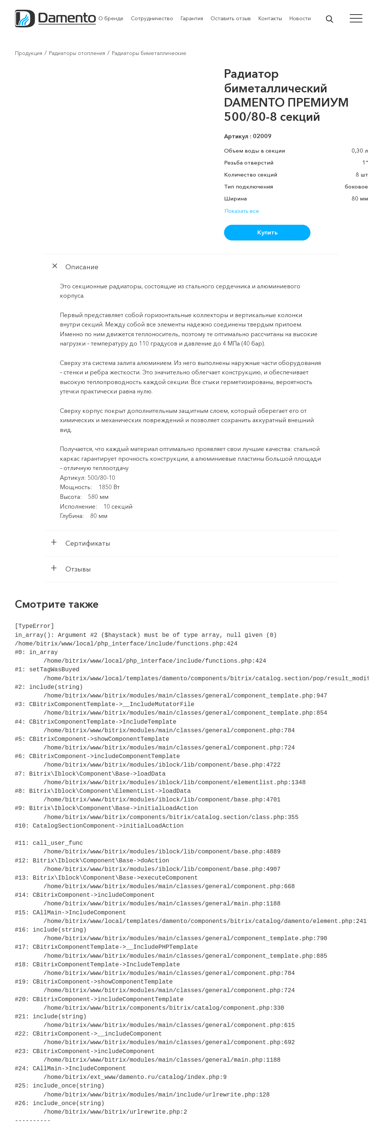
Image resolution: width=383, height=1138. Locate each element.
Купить (267, 232)
